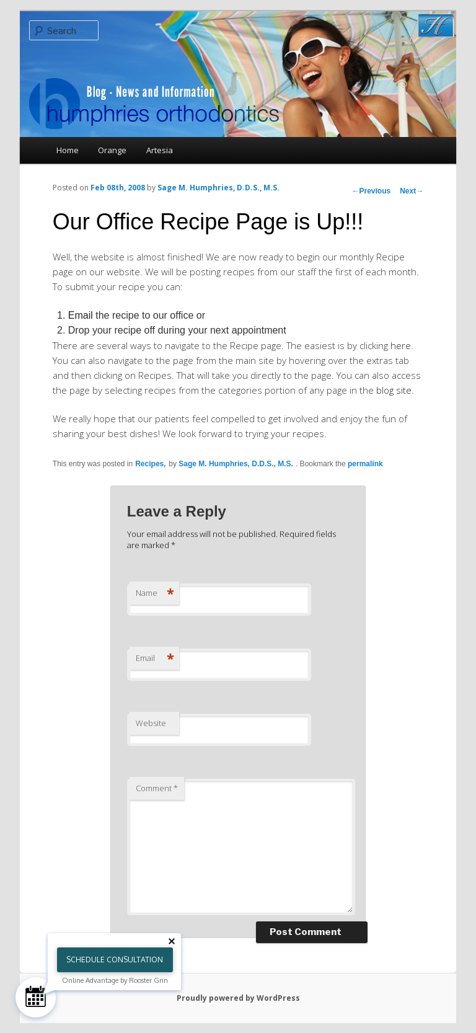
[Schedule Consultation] (35, 997)
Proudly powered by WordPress (238, 998)
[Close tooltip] (171, 941)
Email (80, 315)
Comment (157, 788)
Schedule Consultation (114, 959)
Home (67, 150)
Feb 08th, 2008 (117, 187)
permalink (365, 463)
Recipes (149, 463)
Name (155, 592)
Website (151, 723)
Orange (112, 150)
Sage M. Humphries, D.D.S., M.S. (218, 187)
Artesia (159, 150)
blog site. (395, 390)
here (400, 345)
